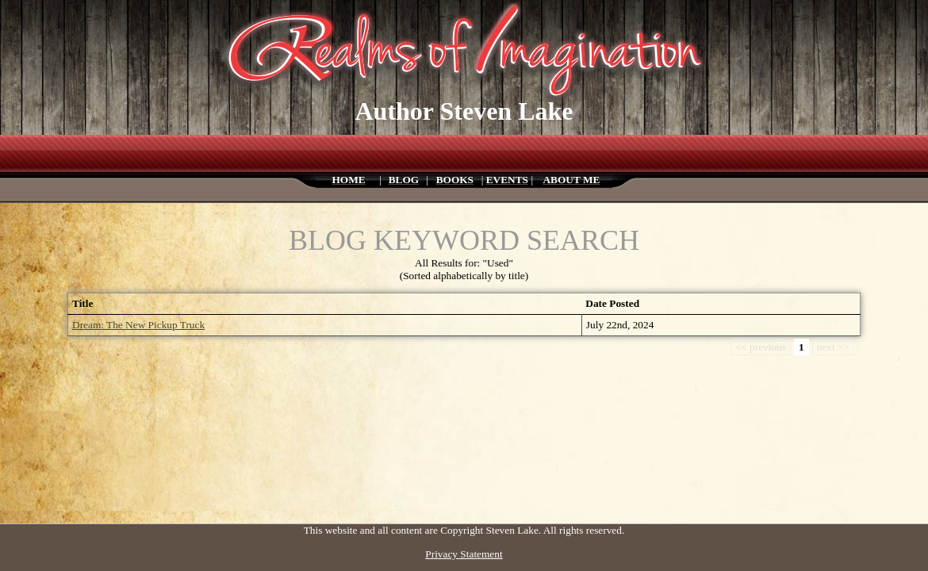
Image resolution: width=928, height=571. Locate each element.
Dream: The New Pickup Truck (138, 325)
